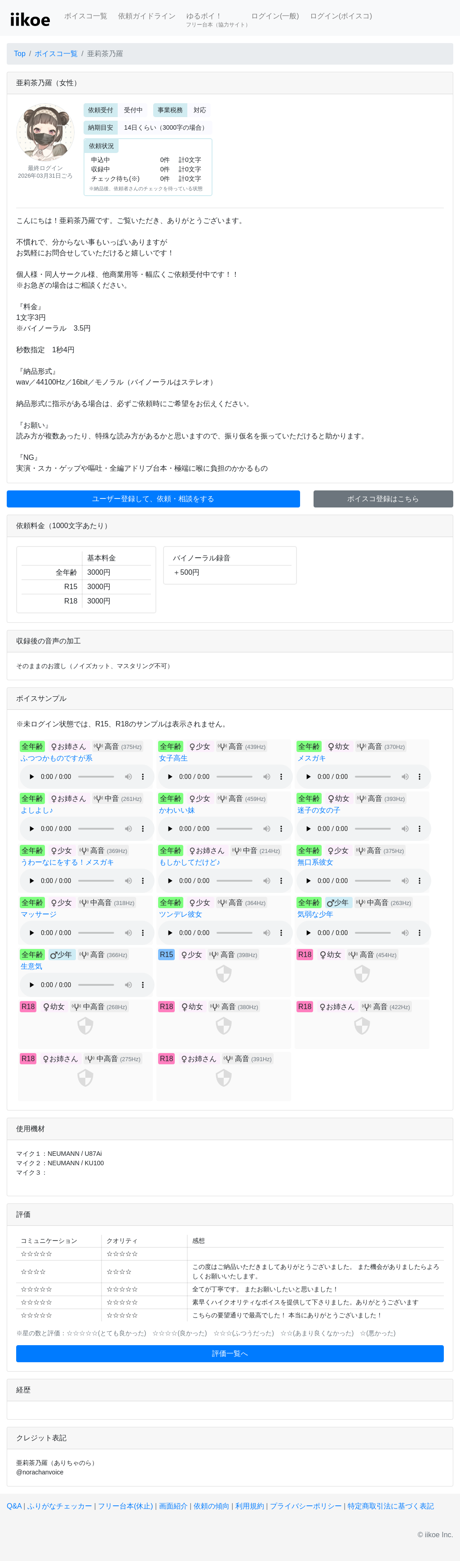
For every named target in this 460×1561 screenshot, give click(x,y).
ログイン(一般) (275, 16)
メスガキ (311, 758)
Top (20, 53)
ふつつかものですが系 (57, 758)
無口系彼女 (315, 862)
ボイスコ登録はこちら (383, 499)
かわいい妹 (177, 810)
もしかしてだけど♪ (189, 862)
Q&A (14, 1506)
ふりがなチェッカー (59, 1506)
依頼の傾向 (212, 1506)
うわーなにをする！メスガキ (67, 862)
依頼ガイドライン (147, 16)
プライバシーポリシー (306, 1506)
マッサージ (39, 914)
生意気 (31, 966)
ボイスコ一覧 (85, 16)
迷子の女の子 (319, 810)
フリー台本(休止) (125, 1506)
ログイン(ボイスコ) (341, 16)
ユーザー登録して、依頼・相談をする (153, 499)
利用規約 (249, 1506)
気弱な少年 (315, 914)
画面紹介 (173, 1506)
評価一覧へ (230, 1353)
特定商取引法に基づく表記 (391, 1506)
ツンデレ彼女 (180, 914)
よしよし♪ (37, 810)
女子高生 (173, 758)
